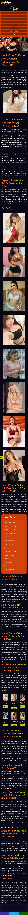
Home (14, 13)
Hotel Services (14, 28)
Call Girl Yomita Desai (10, 548)
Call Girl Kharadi (9, 544)
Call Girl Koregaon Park (11, 529)
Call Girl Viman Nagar (10, 533)
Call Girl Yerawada (9, 569)
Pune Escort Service (10, 522)
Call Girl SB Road (9, 540)
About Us (14, 16)
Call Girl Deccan (9, 558)
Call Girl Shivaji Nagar (10, 551)
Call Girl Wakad (9, 562)
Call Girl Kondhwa (9, 555)
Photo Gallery (14, 31)
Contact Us (14, 34)
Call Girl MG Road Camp (11, 537)
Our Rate (14, 25)
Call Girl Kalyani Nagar (10, 526)
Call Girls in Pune (13, 845)
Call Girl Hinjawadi (9, 566)
